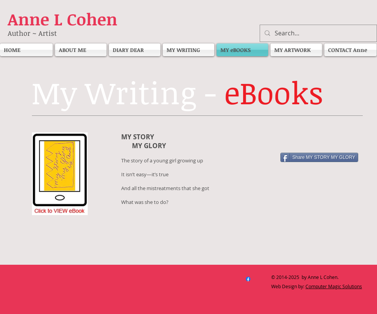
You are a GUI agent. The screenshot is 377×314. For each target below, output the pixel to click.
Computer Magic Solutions (333, 286)
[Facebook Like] (329, 139)
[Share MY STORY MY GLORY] (319, 157)
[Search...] (317, 33)
